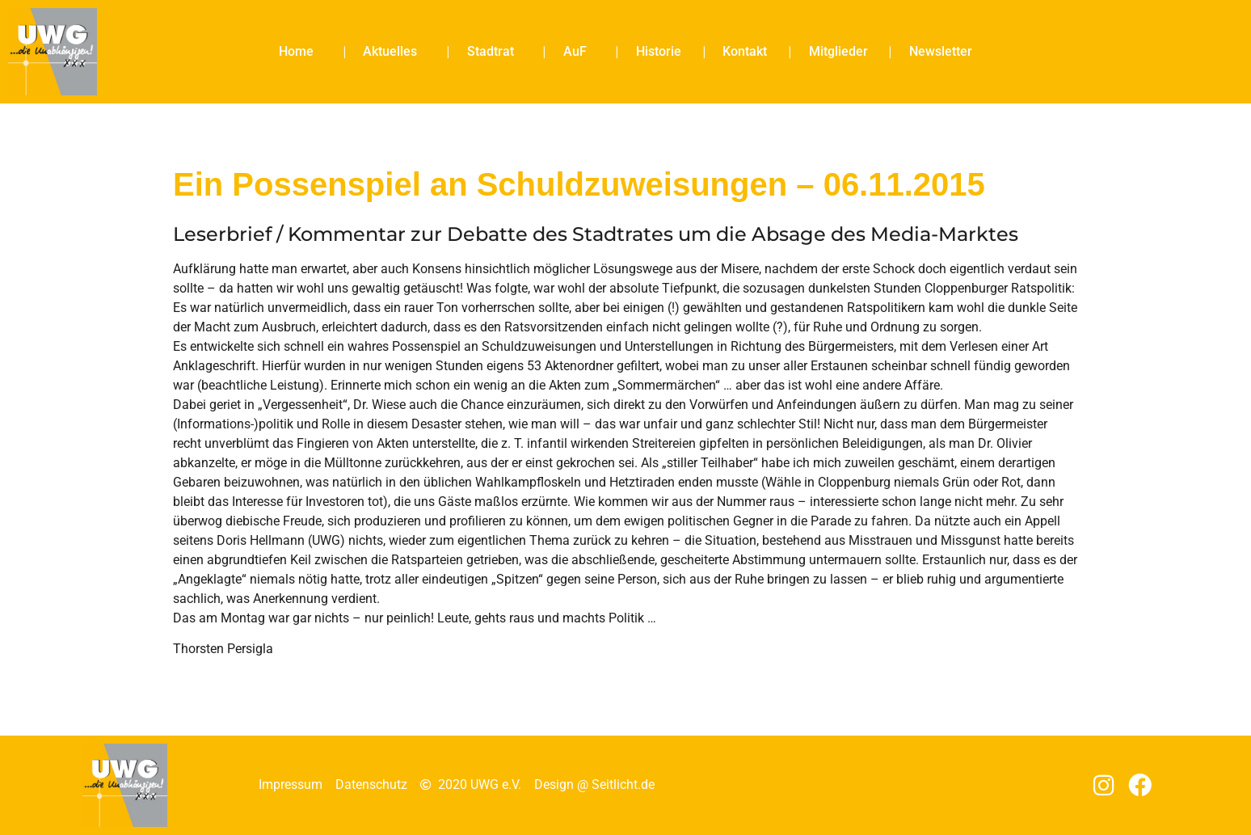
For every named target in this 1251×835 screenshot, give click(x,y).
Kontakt (744, 51)
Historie (658, 51)
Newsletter (940, 51)
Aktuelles (394, 52)
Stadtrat (494, 52)
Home (300, 52)
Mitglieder (838, 51)
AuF (579, 52)
